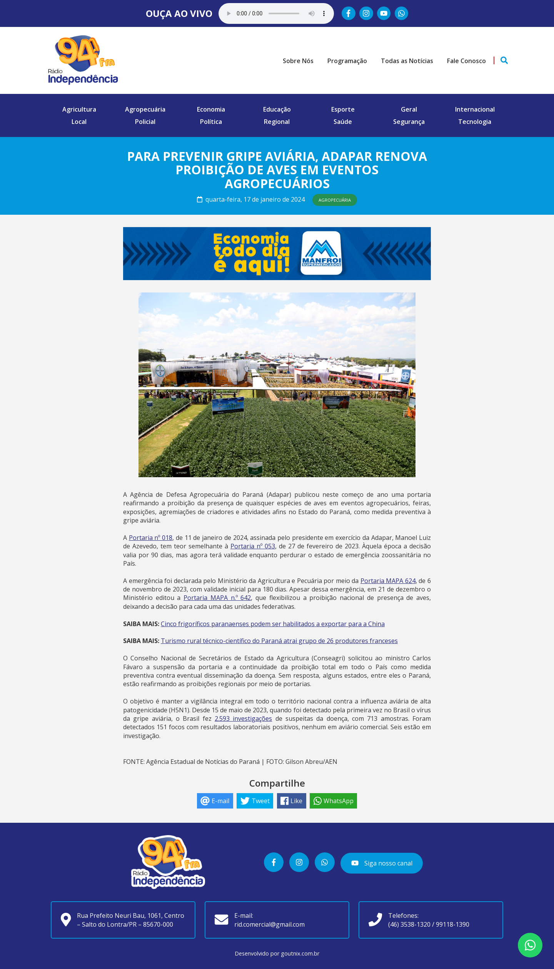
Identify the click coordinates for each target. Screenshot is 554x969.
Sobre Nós (298, 61)
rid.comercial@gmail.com (269, 924)
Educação (277, 109)
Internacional (475, 109)
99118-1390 (452, 924)
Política (211, 121)
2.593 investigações (243, 718)
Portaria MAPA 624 (388, 580)
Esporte (343, 109)
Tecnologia (474, 121)
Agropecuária (145, 109)
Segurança (409, 121)
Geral (409, 109)
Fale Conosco (466, 61)
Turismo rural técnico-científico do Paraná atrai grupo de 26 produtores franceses (279, 641)
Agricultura (79, 109)
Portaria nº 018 (150, 537)
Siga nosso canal (381, 863)
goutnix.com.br (300, 953)
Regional (277, 121)
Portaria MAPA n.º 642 (217, 597)
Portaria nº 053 (252, 546)
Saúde (343, 121)
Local (79, 121)
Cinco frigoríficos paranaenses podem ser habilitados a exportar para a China (273, 624)
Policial (145, 121)
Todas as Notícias (407, 61)
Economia (211, 109)
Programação (347, 61)
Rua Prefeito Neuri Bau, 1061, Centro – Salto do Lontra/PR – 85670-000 (130, 919)
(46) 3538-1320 (409, 924)
